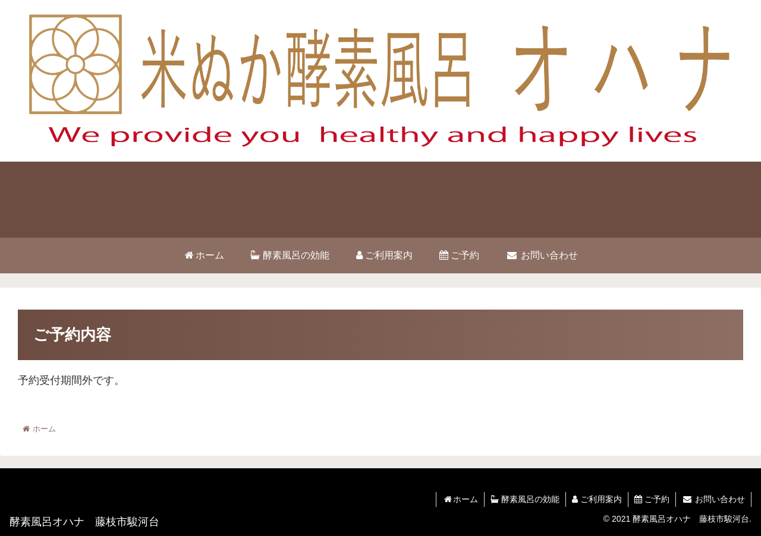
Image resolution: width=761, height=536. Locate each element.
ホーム (460, 499)
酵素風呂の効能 (524, 499)
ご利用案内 (597, 499)
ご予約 (651, 499)
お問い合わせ (713, 499)
